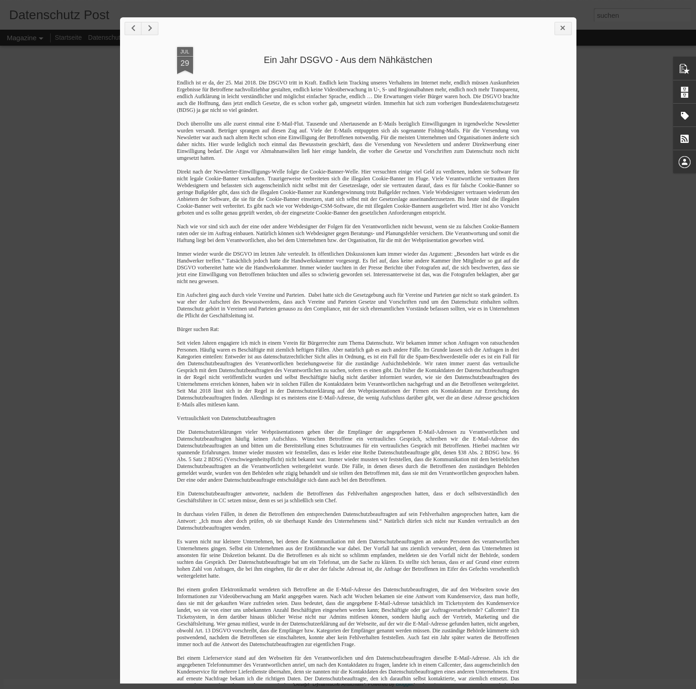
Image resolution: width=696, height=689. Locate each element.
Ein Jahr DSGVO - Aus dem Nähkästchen (348, 60)
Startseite (68, 37)
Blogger (404, 684)
